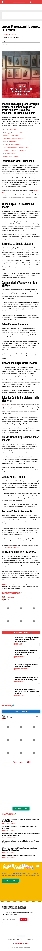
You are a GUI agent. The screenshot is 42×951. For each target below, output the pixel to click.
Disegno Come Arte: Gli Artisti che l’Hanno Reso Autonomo (18, 855)
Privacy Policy (14, 922)
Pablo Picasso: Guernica (9, 141)
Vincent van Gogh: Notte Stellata (12, 144)
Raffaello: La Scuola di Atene (11, 135)
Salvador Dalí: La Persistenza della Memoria (15, 147)
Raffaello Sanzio (6, 248)
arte (15, 584)
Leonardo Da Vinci (16, 586)
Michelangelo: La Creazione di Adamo (13, 133)
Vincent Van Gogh (15, 588)
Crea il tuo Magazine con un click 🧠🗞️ (21, 866)
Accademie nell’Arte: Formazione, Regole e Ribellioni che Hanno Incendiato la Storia (25, 653)
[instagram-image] (8, 726)
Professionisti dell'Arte (21, 669)
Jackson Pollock (6, 586)
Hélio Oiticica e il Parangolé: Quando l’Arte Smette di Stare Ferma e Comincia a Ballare (26, 640)
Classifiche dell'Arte (8, 823)
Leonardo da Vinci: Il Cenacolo (11, 130)
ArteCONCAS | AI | (15, 37)
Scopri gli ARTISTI (19, 644)
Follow (37, 716)
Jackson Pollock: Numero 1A (11, 156)
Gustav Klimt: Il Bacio (9, 153)
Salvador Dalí (5, 404)
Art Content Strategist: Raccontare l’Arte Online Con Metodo (26, 666)
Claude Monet (30, 584)
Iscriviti (23, 919)
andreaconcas (9, 584)
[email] (11, 919)
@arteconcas (10, 716)
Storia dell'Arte (19, 657)
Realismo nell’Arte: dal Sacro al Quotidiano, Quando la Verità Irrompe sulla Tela (26, 691)
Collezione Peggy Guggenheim (12, 547)
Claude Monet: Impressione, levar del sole (14, 150)
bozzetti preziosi (22, 584)
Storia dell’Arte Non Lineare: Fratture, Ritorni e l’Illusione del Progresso (27, 678)
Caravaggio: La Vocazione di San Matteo (14, 138)
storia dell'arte (6, 588)
